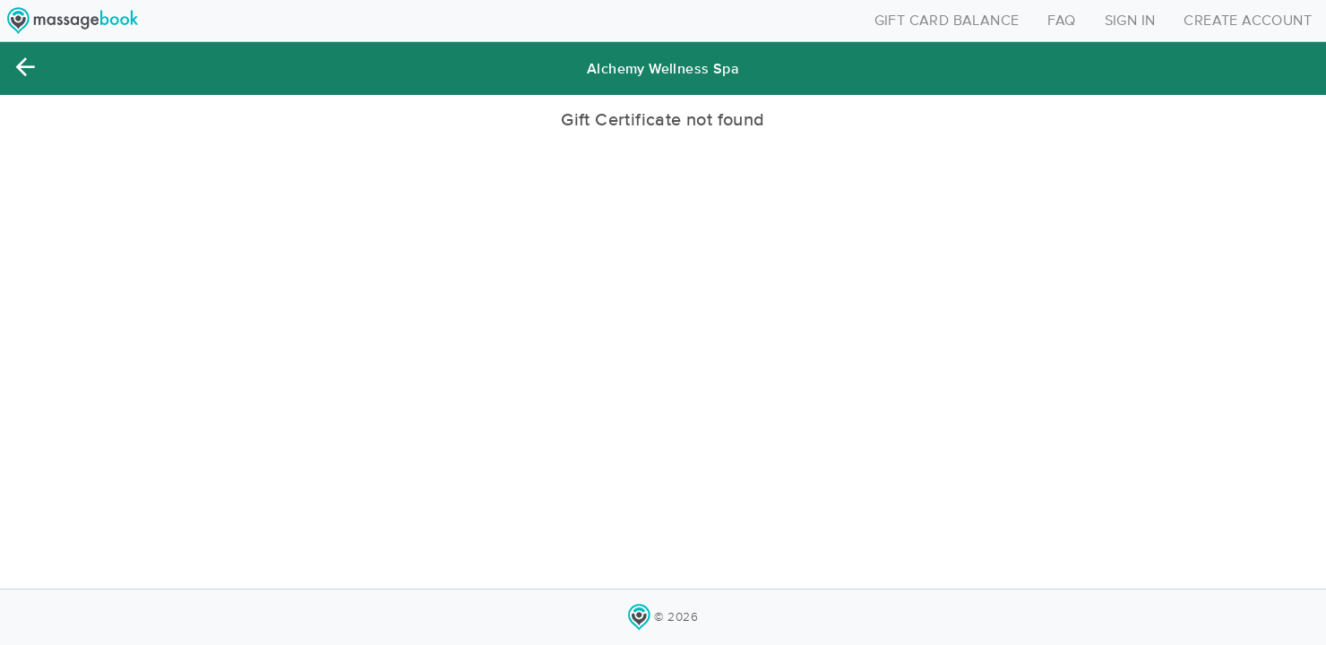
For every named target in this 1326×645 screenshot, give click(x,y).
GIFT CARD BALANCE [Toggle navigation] (947, 20)
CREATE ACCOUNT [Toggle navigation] (1248, 20)
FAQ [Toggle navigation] (1061, 20)
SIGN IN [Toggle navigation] (1130, 20)
